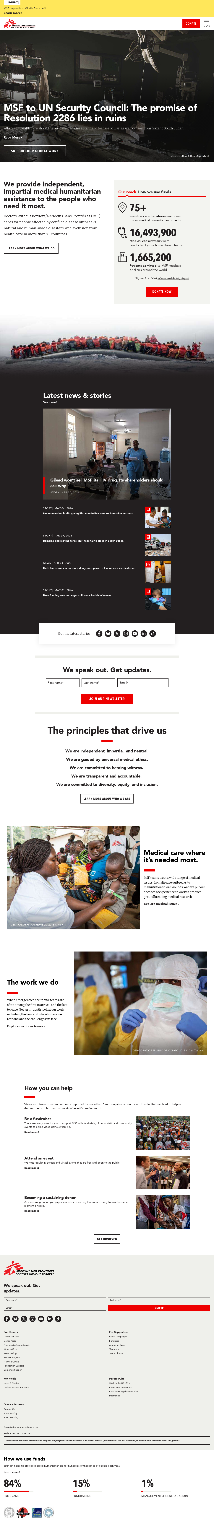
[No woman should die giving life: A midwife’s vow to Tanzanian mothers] (107, 517)
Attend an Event (117, 1344)
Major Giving (10, 1353)
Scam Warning (11, 1417)
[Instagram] (32, 1318)
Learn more (12, 13)
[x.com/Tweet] (24, 1318)
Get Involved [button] (107, 1239)
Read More (12, 137)
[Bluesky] (15, 1318)
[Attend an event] (107, 1172)
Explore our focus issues (25, 1026)
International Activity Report (173, 278)
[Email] (142, 682)
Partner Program (12, 1357)
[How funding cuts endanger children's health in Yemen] (107, 599)
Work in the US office (119, 1383)
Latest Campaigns (118, 1336)
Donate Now (162, 292)
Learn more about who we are (107, 799)
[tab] (127, 192)
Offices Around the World (16, 1387)
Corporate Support (13, 1369)
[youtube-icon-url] (135, 633)
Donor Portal (10, 1340)
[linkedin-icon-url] (143, 633)
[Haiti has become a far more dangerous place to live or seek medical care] (107, 572)
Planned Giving (11, 1361)
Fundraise (114, 1340)
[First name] (63, 682)
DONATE (191, 23)
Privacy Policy (10, 1413)
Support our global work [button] (35, 151)
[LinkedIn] (49, 1318)
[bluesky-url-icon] (108, 633)
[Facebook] (7, 1318)
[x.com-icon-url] (117, 633)
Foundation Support (14, 1365)
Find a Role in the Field (120, 1387)
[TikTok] (58, 1318)
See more (49, 402)
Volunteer (114, 1349)
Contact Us (9, 1409)
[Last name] (98, 682)
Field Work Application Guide (124, 1391)
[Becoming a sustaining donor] (107, 1212)
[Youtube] (41, 1318)
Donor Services (11, 1336)
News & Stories (11, 1383)
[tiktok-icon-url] (152, 633)
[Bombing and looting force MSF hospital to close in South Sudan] (107, 545)
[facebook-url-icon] (99, 633)
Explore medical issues (160, 904)
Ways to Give (10, 1349)
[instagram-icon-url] (126, 633)
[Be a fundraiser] (107, 1133)
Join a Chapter (116, 1353)
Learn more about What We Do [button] (31, 248)
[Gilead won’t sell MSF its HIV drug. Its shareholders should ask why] (107, 454)
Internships (114, 1395)
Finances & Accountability (17, 1344)
